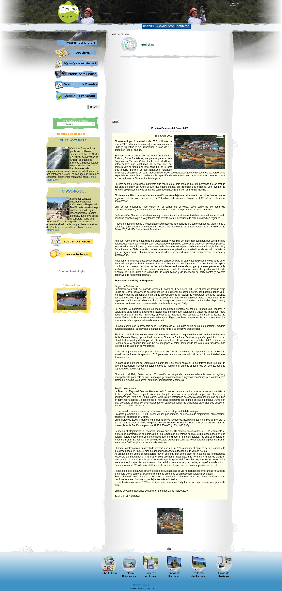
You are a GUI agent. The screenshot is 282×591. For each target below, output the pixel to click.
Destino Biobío (141, 585)
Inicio (114, 34)
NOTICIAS (148, 26)
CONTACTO (183, 26)
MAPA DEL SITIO (165, 26)
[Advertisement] (156, 11)
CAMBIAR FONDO (234, 3)
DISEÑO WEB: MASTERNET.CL (141, 589)
